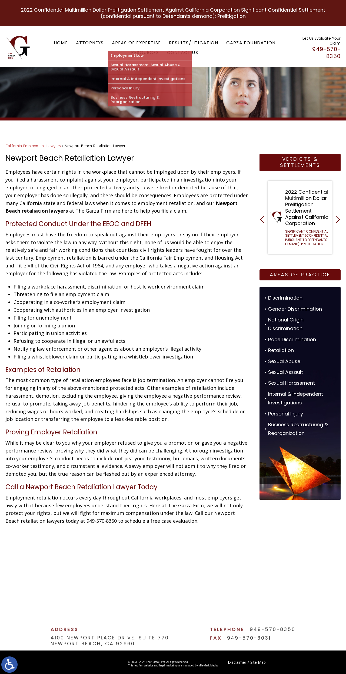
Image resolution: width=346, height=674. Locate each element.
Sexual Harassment (291, 383)
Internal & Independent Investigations (295, 398)
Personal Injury (285, 413)
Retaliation (281, 350)
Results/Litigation (193, 43)
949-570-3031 (249, 649)
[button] (263, 219)
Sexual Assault (285, 372)
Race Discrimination (292, 339)
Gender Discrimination (295, 309)
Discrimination (285, 297)
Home (61, 43)
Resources (145, 52)
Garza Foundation (250, 43)
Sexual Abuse (284, 361)
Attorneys (90, 43)
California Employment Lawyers (33, 145)
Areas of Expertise (136, 43)
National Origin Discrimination (286, 324)
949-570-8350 (272, 641)
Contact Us (182, 52)
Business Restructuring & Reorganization (298, 429)
